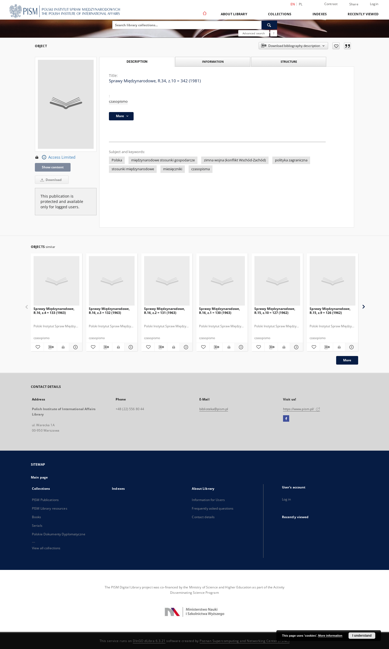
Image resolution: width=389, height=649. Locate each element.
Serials (37, 525)
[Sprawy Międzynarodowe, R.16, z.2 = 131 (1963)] (167, 281)
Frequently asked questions (212, 508)
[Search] (269, 25)
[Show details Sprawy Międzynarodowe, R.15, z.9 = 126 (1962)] (350, 347)
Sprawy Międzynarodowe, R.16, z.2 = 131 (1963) (164, 310)
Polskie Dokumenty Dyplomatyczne (58, 534)
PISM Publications (45, 500)
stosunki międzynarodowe (133, 169)
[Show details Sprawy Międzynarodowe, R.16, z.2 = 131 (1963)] (185, 347)
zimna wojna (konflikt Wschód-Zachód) (235, 160)
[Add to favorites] (336, 45)
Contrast (331, 4)
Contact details (203, 517)
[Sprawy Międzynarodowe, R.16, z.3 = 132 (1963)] (111, 281)
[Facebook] (286, 418)
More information (330, 635)
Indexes (320, 14)
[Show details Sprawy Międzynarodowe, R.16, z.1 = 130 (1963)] (240, 347)
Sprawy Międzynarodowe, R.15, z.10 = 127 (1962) (274, 310)
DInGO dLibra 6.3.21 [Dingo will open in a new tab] (149, 641)
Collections (280, 14)
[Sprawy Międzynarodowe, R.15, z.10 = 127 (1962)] (277, 281)
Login (374, 4)
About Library (234, 14)
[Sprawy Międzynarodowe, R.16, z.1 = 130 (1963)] (222, 281)
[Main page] (204, 14)
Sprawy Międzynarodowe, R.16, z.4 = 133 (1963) (54, 310)
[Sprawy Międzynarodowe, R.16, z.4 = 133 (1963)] (56, 281)
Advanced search (254, 33)
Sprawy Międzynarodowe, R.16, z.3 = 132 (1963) (109, 310)
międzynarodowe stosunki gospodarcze (163, 160)
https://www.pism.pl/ (301, 409)
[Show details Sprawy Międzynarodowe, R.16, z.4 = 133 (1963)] (74, 347)
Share (353, 4)
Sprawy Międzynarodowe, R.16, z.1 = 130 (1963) (219, 310)
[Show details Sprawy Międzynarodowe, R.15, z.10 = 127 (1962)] (295, 347)
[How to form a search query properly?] (273, 33)
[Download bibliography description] (50, 347)
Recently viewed (363, 14)
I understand (362, 635)
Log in (286, 499)
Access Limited (55, 157)
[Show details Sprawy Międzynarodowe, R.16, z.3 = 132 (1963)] (130, 347)
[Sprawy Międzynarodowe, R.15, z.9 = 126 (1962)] (332, 281)
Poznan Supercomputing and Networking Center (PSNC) (244, 641)
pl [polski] (301, 4)
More (347, 360)
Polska (117, 160)
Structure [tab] (289, 62)
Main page (39, 477)
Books (36, 517)
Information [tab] (213, 62)
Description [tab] (137, 62)
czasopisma (200, 169)
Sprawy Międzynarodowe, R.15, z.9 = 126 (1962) (330, 310)
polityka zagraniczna (291, 160)
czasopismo (118, 101)
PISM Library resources (49, 508)
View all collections (46, 548)
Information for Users (208, 500)
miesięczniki (172, 169)
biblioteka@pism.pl (213, 409)
